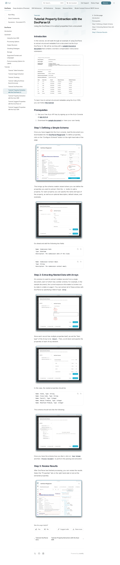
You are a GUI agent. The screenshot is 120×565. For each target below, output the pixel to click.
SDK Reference (37, 9)
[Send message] (81, 545)
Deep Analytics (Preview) (21, 9)
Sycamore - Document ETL (15, 22)
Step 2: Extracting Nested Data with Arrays (103, 28)
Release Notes (67, 9)
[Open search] (53, 3)
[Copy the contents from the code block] (78, 249)
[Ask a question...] (59, 544)
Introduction (96, 18)
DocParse (7, 9)
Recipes (58, 9)
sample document (54, 120)
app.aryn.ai (44, 117)
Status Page (95, 3)
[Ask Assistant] (81, 249)
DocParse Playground (57, 135)
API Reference (48, 9)
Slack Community (12, 18)
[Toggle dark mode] (114, 3)
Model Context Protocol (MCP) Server (87, 9)
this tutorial (49, 103)
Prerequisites (96, 21)
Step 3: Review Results (99, 32)
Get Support (85, 3)
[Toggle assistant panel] (72, 3)
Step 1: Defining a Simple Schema (102, 24)
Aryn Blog (9, 15)
